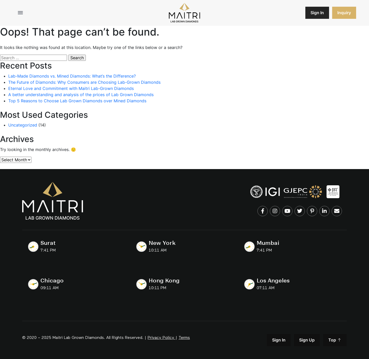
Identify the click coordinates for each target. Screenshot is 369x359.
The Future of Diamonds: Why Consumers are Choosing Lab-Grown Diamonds (84, 82)
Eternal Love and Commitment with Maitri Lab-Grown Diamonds (71, 88)
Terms (184, 338)
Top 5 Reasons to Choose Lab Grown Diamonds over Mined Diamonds (77, 100)
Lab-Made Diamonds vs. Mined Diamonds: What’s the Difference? (72, 76)
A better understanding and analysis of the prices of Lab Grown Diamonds (81, 94)
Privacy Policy (161, 338)
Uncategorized (22, 125)
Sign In (317, 12)
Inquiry (344, 12)
